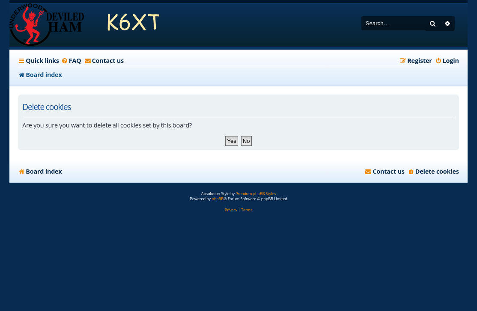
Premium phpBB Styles (256, 193)
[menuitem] (71, 61)
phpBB (218, 198)
